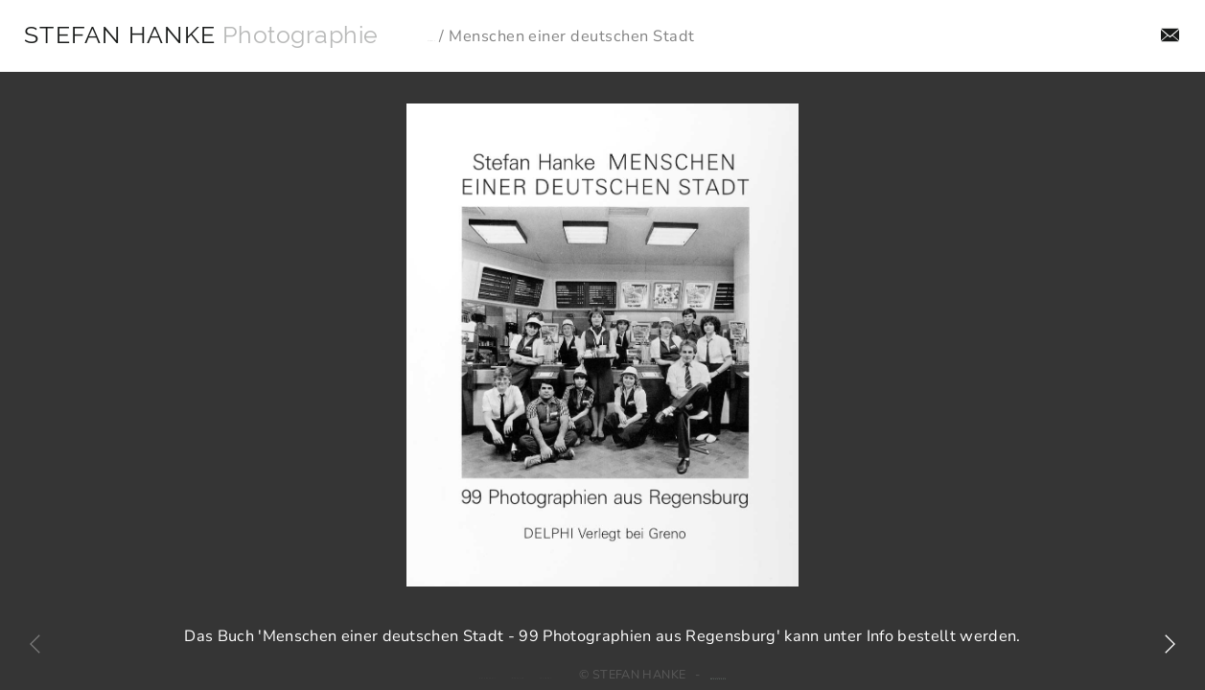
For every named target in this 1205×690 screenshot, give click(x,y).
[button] (1169, 644)
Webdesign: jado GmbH (782, 663)
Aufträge (881, 35)
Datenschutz (402, 663)
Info (1142, 35)
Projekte (489, 36)
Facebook (560, 663)
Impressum (486, 663)
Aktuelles (1066, 35)
